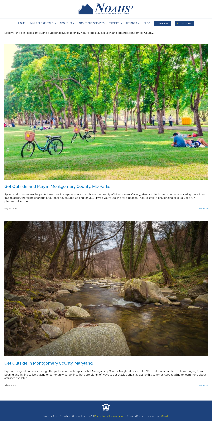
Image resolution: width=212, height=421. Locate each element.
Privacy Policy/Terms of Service (109, 416)
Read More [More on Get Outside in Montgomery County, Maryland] (203, 385)
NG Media (164, 416)
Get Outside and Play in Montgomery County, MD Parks (57, 186)
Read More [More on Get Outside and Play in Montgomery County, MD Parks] (203, 208)
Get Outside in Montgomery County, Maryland (48, 363)
